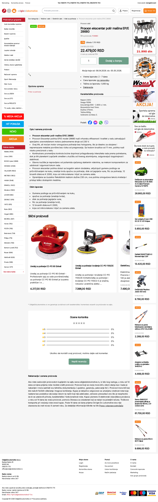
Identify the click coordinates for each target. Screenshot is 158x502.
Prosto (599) (8, 262)
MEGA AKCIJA (13, 116)
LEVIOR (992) (8, 195)
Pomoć (27, 3)
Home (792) (8, 224)
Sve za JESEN (9, 94)
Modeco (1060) (9, 190)
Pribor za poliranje (34, 100)
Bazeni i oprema (9, 34)
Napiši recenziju (79, 361)
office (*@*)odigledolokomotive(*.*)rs (19, 495)
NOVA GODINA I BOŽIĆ (12, 60)
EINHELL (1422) (9, 185)
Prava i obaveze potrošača (111, 405)
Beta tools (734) (9, 233)
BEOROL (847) (9, 219)
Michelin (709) (9, 243)
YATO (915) (8, 204)
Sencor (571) (8, 267)
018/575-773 (65, 3)
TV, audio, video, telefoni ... (13, 108)
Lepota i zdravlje (9, 50)
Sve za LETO (8, 98)
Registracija (83, 466)
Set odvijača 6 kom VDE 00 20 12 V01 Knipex (143, 220)
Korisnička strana (17, 3)
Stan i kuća (8, 84)
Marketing (5, 3)
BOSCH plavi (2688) (11, 161)
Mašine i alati (8, 55)
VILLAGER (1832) (10, 171)
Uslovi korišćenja (111, 469)
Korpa (81, 472)
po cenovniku (103, 80)
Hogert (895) (8, 214)
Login (81, 463)
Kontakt (133, 466)
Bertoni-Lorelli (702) (11, 248)
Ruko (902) (8, 209)
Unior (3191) (8, 156)
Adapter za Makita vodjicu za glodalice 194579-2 (142, 364)
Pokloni (6, 70)
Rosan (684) (8, 252)
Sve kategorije (33, 19)
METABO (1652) (9, 176)
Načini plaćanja (110, 472)
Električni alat (57, 19)
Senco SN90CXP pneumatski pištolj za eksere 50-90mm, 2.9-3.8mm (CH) (143, 402)
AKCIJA (13, 139)
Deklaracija (88, 87)
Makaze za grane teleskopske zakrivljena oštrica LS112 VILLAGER (143, 327)
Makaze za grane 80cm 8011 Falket (143, 440)
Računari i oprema (10, 74)
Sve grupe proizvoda (138, 476)
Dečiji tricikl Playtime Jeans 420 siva (142, 290)
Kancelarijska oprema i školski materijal (12, 44)
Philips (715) (8, 238)
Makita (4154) (8, 152)
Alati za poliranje (70, 19)
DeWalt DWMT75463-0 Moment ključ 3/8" (143, 255)
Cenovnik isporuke (137, 469)
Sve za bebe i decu (10, 89)
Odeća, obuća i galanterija (13, 65)
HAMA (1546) (9, 180)
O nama (133, 463)
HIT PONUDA (13, 124)
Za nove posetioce (112, 463)
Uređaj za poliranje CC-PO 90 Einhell (45, 266)
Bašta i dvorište (9, 29)
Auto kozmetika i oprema (12, 24)
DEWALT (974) (9, 200)
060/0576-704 (95, 3)
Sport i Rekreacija (10, 79)
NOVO (13, 131)
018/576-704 (74, 3)
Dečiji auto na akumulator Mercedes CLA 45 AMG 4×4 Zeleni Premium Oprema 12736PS (144, 183)
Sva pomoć (109, 466)
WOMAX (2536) (9, 166)
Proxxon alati (85, 23)
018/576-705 (84, 3)
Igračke (6, 39)
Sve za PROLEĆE (10, 103)
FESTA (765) (8, 228)
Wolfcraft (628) (9, 257)
